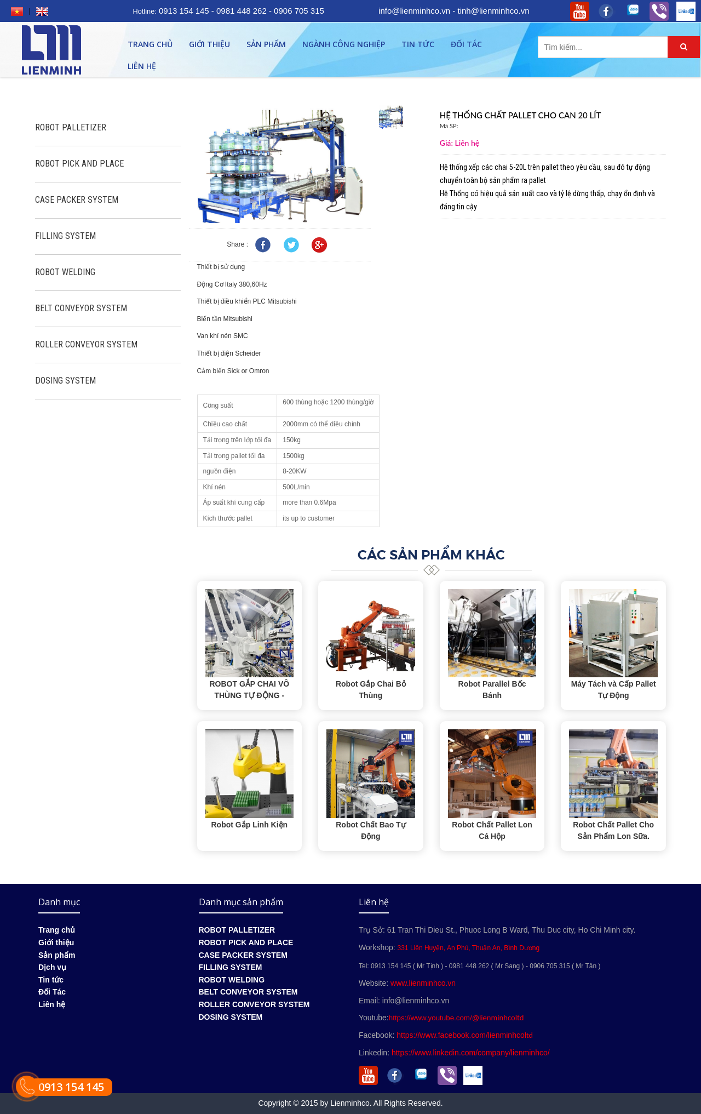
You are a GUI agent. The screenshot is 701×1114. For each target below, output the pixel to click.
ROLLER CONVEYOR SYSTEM (86, 344)
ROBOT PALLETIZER (70, 127)
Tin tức (417, 44)
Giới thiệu (209, 44)
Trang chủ (150, 44)
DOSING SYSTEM (65, 380)
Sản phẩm (266, 44)
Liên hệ (142, 66)
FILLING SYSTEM (65, 236)
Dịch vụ (52, 967)
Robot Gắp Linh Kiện (249, 824)
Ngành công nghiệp (343, 44)
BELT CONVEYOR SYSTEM (81, 308)
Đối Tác (466, 44)
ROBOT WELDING (65, 272)
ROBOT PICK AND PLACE (79, 163)
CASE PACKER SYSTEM (76, 200)
